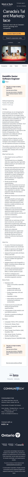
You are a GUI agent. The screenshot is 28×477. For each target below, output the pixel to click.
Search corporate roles (14, 38)
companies (4, 66)
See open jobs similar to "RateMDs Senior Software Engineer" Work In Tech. (14, 94)
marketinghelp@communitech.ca (14, 464)
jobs (11, 66)
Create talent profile (14, 34)
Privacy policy (10, 379)
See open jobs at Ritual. (11, 90)
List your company (21, 6)
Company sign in (21, 3)
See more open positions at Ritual (14, 363)
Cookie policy (16, 379)
